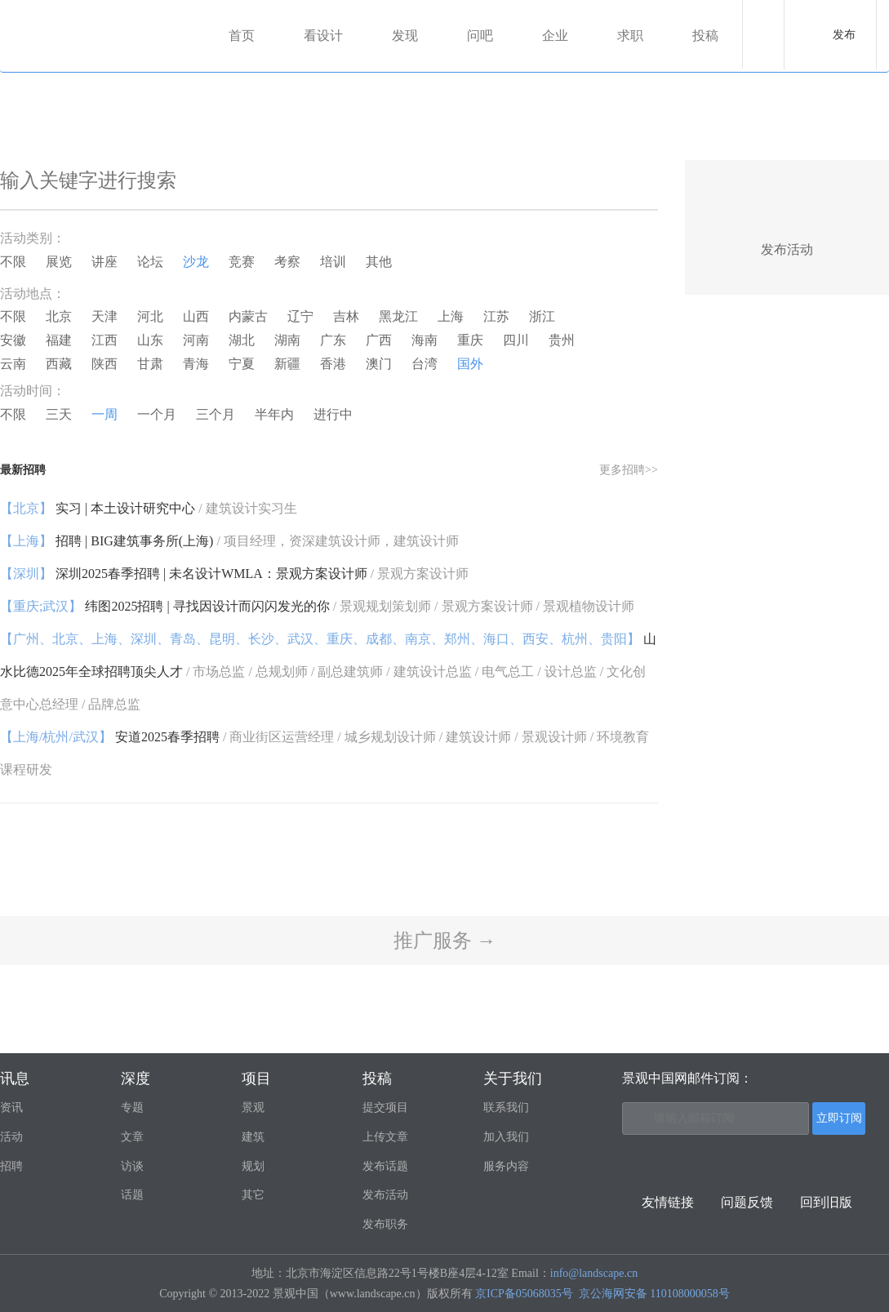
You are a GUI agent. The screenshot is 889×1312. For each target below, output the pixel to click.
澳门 (379, 364)
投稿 (705, 35)
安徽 (13, 340)
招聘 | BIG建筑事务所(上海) (229, 541)
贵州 (562, 340)
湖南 (287, 340)
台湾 (424, 364)
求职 (630, 35)
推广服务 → (444, 940)
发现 (405, 35)
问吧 (480, 35)
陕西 (104, 364)
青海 (196, 364)
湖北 (242, 340)
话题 (132, 1195)
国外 (470, 364)
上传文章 (385, 1137)
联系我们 (506, 1107)
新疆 (287, 364)
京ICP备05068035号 (524, 1294)
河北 (150, 316)
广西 (379, 340)
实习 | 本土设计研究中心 (148, 508)
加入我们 (506, 1137)
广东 (333, 340)
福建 (59, 340)
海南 (424, 340)
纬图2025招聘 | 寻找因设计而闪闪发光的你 (317, 606)
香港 (333, 364)
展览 (59, 262)
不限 (13, 262)
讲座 (104, 262)
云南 (13, 364)
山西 (196, 316)
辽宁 (300, 316)
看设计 (323, 35)
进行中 (333, 414)
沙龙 (196, 262)
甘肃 (150, 364)
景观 (253, 1107)
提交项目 (385, 1107)
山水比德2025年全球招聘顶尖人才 (328, 671)
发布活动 (385, 1195)
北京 (59, 316)
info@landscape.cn (594, 1273)
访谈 (132, 1166)
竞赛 (242, 262)
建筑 (253, 1137)
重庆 (470, 340)
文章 (132, 1137)
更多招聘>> (628, 470)
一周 (104, 414)
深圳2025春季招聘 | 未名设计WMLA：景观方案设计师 (234, 573)
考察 (287, 262)
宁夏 (242, 364)
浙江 (542, 316)
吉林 (346, 316)
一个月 (156, 414)
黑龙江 (398, 316)
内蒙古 (248, 316)
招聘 (11, 1166)
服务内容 (506, 1166)
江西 (104, 340)
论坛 (150, 262)
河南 (196, 340)
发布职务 (385, 1224)
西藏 (59, 364)
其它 (253, 1195)
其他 (379, 262)
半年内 (274, 414)
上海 (451, 316)
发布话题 (385, 1166)
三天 (59, 414)
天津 (104, 316)
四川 (516, 340)
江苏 (496, 316)
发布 (844, 35)
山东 (150, 340)
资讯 (11, 1107)
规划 (253, 1166)
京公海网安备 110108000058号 (654, 1294)
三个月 (215, 414)
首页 (242, 35)
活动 (11, 1137)
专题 (132, 1107)
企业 (555, 35)
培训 (333, 262)
